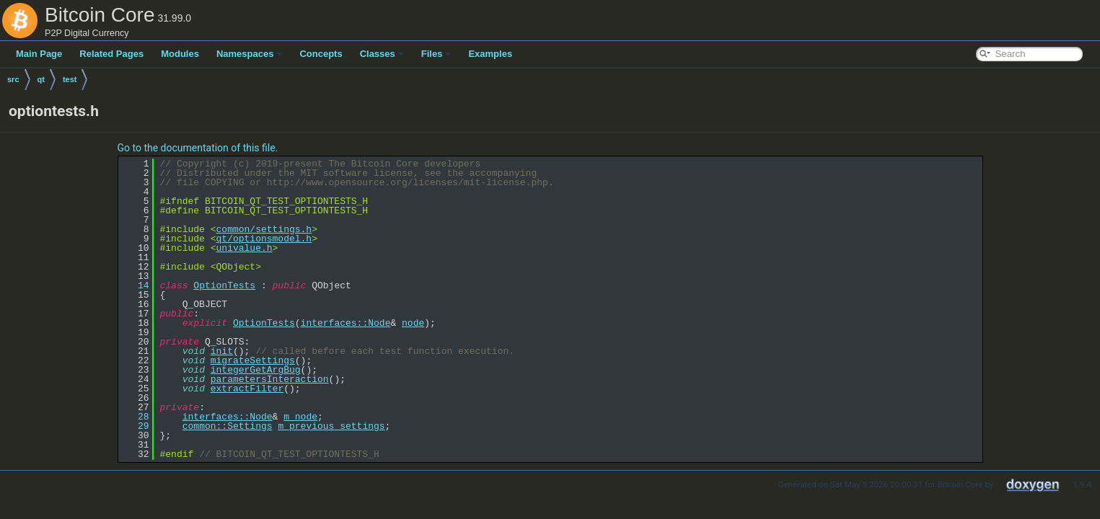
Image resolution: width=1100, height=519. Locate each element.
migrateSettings (253, 360)
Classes (382, 53)
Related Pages (111, 53)
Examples (490, 53)
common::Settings (227, 426)
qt (41, 79)
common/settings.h (264, 229)
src (13, 79)
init (222, 351)
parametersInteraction (270, 379)
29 (135, 426)
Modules (180, 53)
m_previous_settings (331, 426)
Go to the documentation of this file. (198, 148)
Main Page (39, 53)
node (413, 322)
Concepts (320, 53)
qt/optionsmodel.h (264, 238)
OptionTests (224, 285)
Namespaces (249, 53)
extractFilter (247, 388)
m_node (300, 416)
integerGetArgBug (256, 369)
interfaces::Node (346, 322)
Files (436, 53)
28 (135, 416)
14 (135, 285)
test (70, 79)
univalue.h (244, 247)
